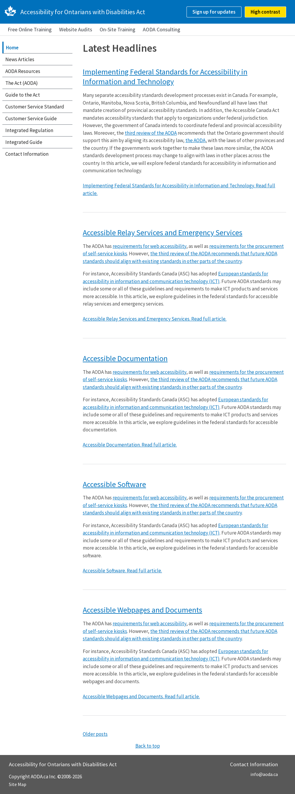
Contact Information (26, 154)
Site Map (17, 784)
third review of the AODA (151, 133)
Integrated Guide (23, 142)
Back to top (147, 746)
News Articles (19, 59)
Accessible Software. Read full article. (122, 570)
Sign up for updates (214, 12)
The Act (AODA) (21, 83)
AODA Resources (22, 71)
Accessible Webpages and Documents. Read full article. (141, 696)
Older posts (95, 734)
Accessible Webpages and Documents (142, 610)
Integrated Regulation (29, 130)
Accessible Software (114, 484)
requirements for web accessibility (149, 246)
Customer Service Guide (31, 118)
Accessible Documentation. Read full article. (130, 444)
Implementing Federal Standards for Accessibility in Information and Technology (165, 77)
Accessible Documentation (125, 358)
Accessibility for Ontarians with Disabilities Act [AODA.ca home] (82, 12)
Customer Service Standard (34, 106)
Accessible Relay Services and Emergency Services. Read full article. (154, 319)
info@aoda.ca (264, 774)
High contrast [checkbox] (265, 12)
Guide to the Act (22, 95)
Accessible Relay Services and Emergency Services (162, 232)
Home (12, 47)
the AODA (195, 140)
